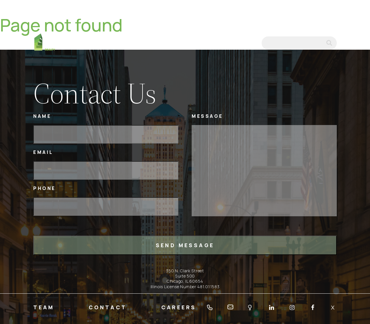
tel (234, 43)
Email (43, 152)
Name (42, 116)
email (249, 43)
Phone (44, 188)
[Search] (299, 43)
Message (207, 116)
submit (331, 43)
